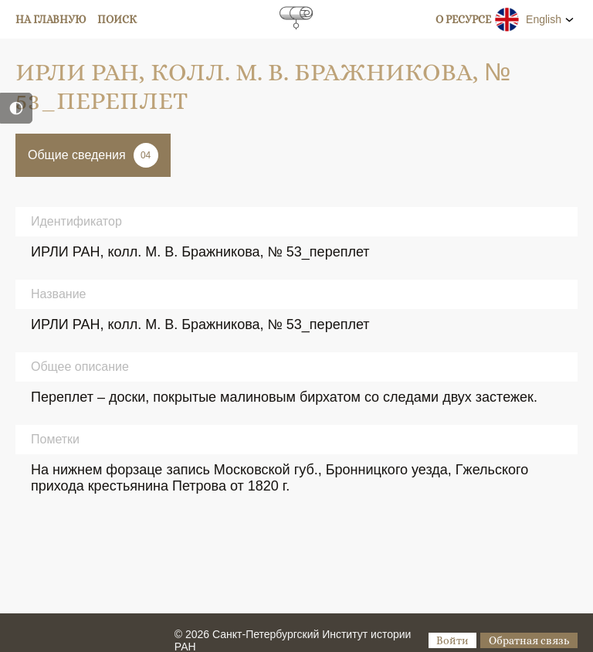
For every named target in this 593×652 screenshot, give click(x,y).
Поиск (117, 19)
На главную (50, 19)
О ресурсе (463, 19)
